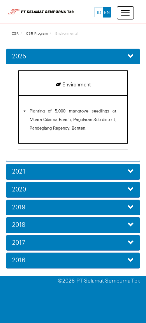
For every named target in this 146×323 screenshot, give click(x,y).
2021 (19, 171)
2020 (19, 189)
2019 (18, 207)
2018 (18, 224)
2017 (18, 242)
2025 (19, 56)
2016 (18, 260)
